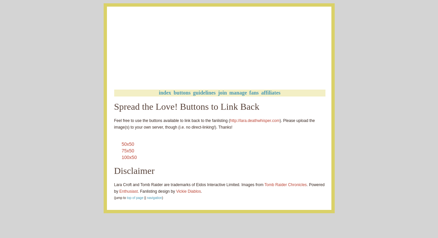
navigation (154, 198)
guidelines (204, 93)
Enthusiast (128, 191)
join (222, 93)
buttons (182, 93)
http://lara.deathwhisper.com (255, 120)
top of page (135, 198)
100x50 (129, 157)
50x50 (128, 144)
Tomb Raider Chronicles (285, 184)
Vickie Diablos (188, 191)
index (165, 93)
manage (238, 93)
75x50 (128, 150)
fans (253, 93)
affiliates (271, 93)
